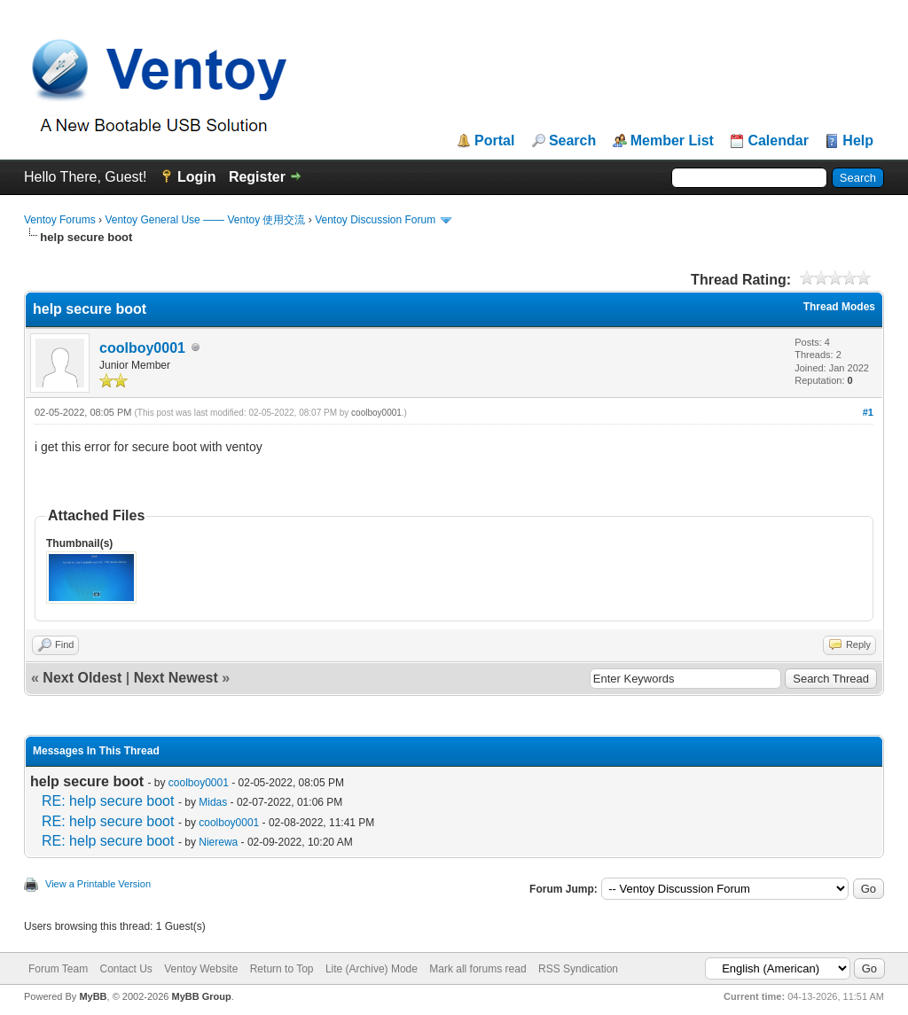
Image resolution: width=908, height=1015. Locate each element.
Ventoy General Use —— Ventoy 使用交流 (205, 220)
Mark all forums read (477, 969)
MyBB (92, 996)
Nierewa (218, 842)
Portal (494, 141)
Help (857, 141)
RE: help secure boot (108, 800)
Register (257, 176)
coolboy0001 (142, 347)
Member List (672, 141)
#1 (868, 412)
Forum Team (58, 969)
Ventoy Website (201, 969)
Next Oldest (82, 677)
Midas (213, 802)
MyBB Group (201, 996)
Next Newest (176, 677)
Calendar (778, 141)
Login (196, 176)
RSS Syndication (578, 969)
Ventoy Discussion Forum (375, 220)
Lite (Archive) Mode (371, 969)
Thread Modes (839, 307)
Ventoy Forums (60, 220)
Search (572, 141)
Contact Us (125, 969)
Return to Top (282, 969)
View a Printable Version (98, 883)
